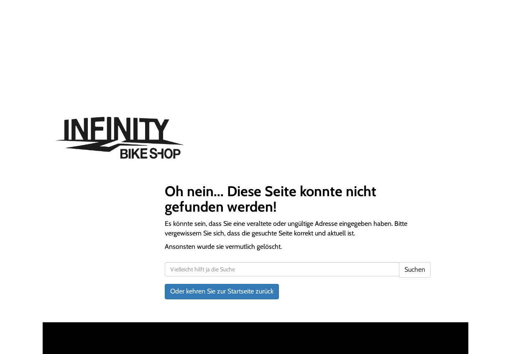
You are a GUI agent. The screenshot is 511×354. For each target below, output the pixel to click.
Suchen (414, 269)
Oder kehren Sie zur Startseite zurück (221, 291)
